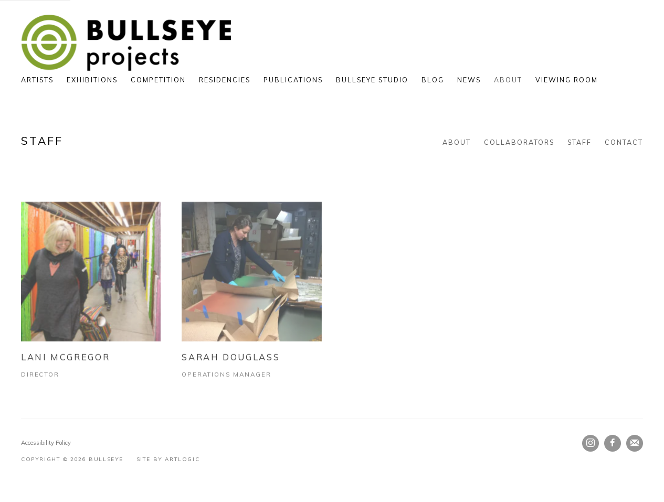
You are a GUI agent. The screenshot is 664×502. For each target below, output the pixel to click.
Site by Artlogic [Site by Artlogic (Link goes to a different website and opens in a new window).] (168, 459)
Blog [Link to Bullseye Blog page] (432, 80)
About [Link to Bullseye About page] (456, 142)
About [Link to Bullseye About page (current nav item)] (508, 80)
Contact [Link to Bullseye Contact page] (624, 142)
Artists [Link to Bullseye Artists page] (37, 80)
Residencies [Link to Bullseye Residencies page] (224, 80)
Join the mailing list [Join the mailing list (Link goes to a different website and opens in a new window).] (634, 443)
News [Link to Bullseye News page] (469, 80)
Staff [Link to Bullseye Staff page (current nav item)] (579, 142)
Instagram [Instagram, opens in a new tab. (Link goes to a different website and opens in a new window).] (590, 443)
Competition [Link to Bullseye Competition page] (158, 80)
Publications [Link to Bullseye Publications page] (293, 80)
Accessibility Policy (46, 442)
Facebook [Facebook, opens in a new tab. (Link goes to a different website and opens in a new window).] (612, 443)
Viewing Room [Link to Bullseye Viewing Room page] (566, 80)
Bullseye (126, 43)
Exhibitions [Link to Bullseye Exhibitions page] (92, 80)
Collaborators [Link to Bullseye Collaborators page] (519, 142)
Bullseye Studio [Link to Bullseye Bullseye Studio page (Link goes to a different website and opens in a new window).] (372, 80)
